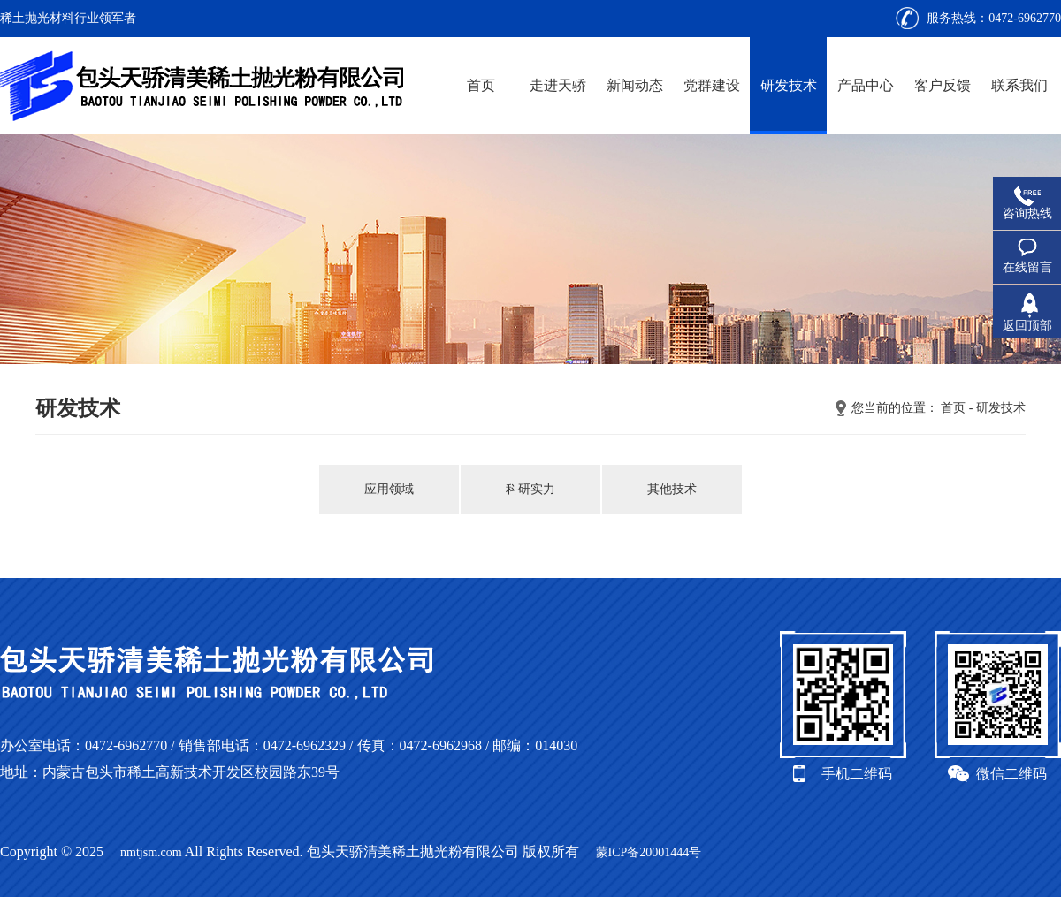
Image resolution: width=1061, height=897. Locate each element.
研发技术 (788, 85)
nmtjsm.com (151, 852)
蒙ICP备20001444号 (649, 852)
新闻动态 (635, 85)
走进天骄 (558, 85)
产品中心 (865, 85)
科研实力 (530, 489)
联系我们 (1019, 85)
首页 (481, 85)
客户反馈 (942, 85)
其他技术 (672, 489)
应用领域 (389, 489)
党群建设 (711, 85)
